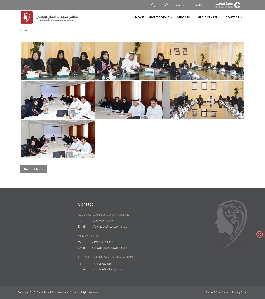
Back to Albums (33, 169)
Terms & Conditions (217, 292)
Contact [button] (234, 17)
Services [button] (185, 17)
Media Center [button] (209, 17)
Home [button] (139, 17)
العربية (198, 5)
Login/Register (180, 5)
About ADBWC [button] (160, 17)
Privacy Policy (240, 292)
